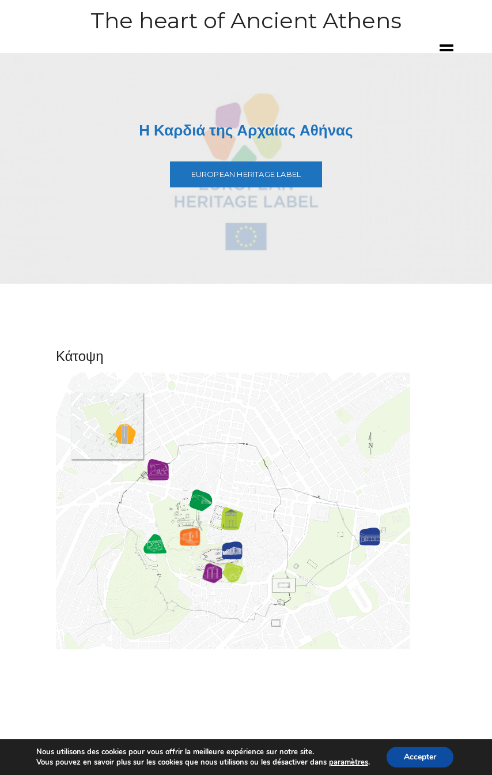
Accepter (420, 756)
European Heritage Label (246, 174)
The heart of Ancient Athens (246, 20)
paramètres (348, 762)
